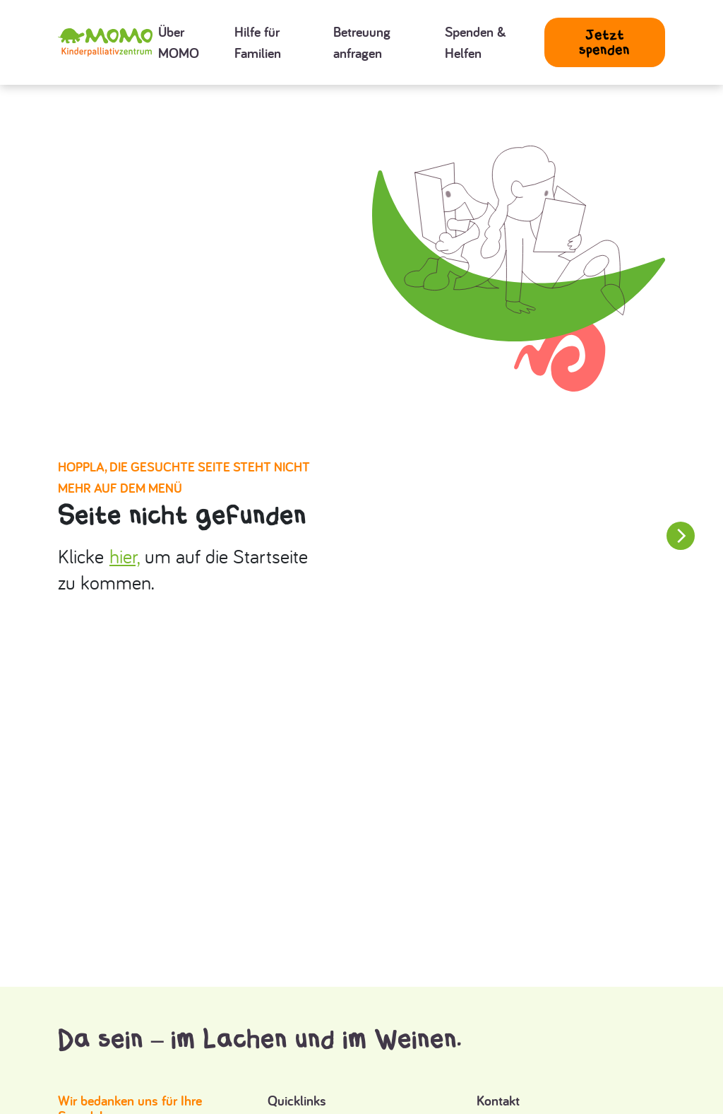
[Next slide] (681, 536)
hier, (124, 555)
